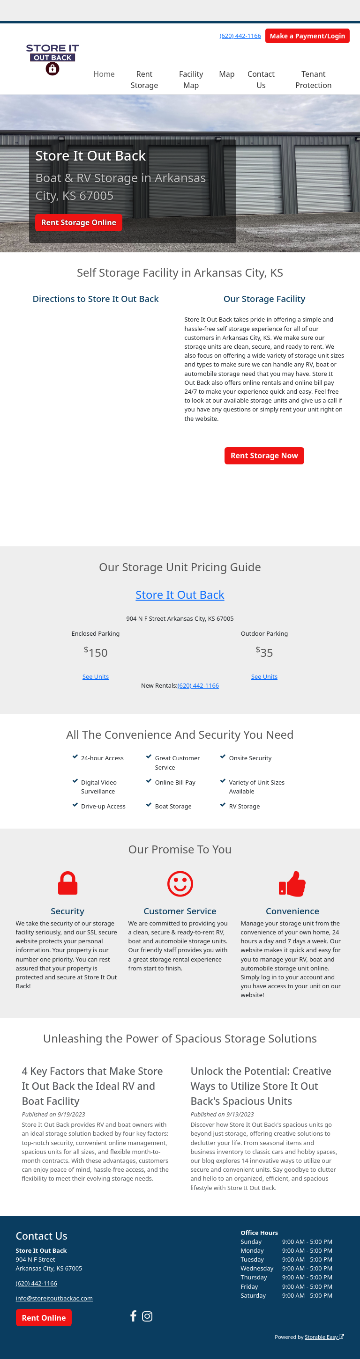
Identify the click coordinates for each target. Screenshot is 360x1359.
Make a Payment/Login (307, 35)
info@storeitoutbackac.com (54, 1298)
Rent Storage (144, 79)
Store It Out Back (179, 594)
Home (104, 74)
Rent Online (44, 1318)
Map (226, 74)
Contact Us (261, 79)
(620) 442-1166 (240, 35)
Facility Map (191, 79)
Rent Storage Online (78, 222)
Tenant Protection (313, 79)
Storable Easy (324, 1336)
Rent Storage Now (264, 455)
